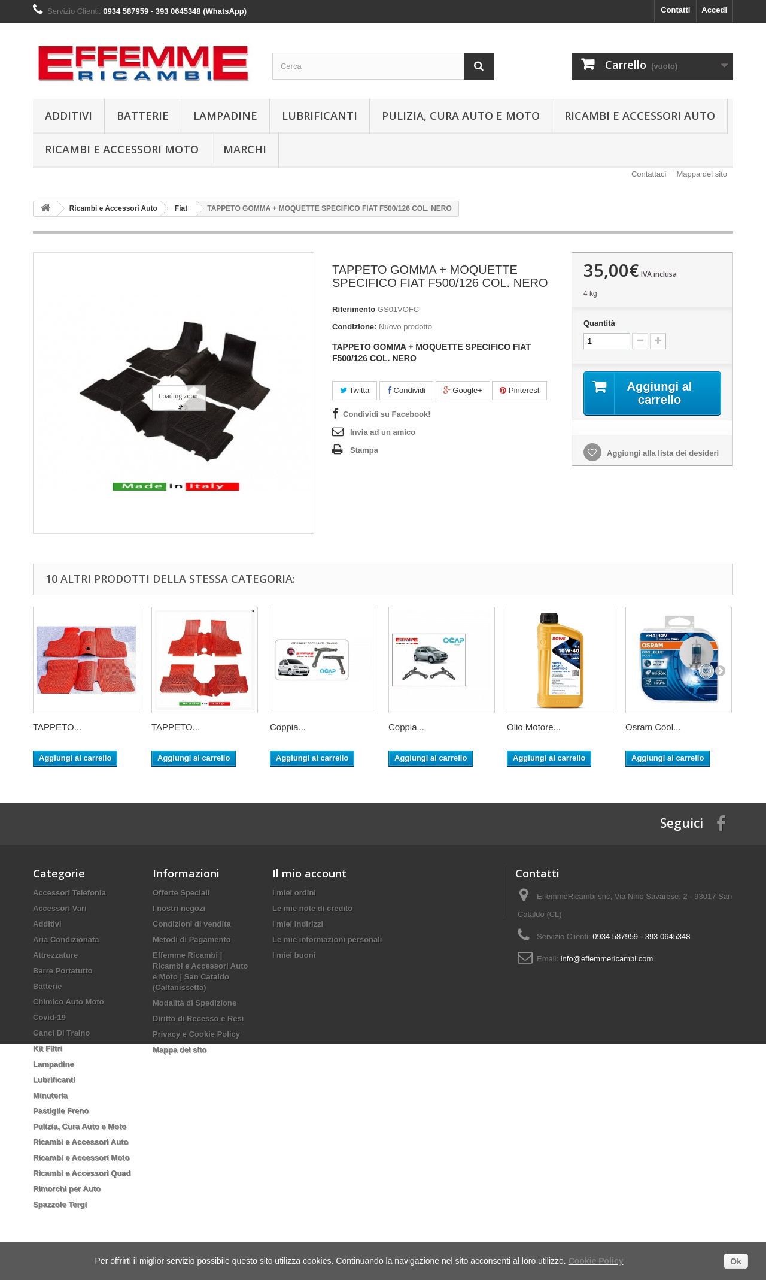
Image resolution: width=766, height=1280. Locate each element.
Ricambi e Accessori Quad (82, 1173)
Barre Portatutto (63, 970)
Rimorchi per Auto (67, 1188)
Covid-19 (49, 1017)
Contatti (675, 9)
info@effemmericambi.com (607, 958)
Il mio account (309, 873)
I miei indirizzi (297, 923)
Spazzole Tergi (60, 1204)
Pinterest (519, 390)
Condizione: (354, 326)
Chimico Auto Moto (68, 1001)
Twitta (354, 390)
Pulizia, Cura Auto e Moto (461, 115)
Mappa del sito (701, 174)
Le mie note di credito (312, 908)
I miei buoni (293, 955)
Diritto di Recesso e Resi (198, 1018)
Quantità (599, 323)
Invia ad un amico (382, 432)
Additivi (68, 115)
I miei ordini (294, 892)
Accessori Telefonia (69, 892)
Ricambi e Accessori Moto (122, 149)
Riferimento (353, 309)
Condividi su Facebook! (387, 414)
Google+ (462, 390)
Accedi (714, 9)
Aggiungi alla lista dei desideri (662, 453)
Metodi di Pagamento (192, 939)
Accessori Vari (60, 908)
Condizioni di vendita (192, 923)
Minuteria (50, 1095)
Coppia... (288, 727)
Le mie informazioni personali (327, 939)
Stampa (364, 450)
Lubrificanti (319, 115)
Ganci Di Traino (61, 1032)
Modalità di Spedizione (194, 1002)
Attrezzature (55, 955)
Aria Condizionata (66, 939)
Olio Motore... (534, 727)
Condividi (406, 390)
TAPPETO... (57, 727)
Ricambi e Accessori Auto (639, 115)
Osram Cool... (653, 727)
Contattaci (649, 174)
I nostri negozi (179, 908)
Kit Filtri (47, 1048)
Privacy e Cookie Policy (196, 1034)
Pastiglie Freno (61, 1110)
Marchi (244, 149)
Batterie (143, 115)
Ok (735, 1261)
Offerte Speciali (181, 892)
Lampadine (225, 115)
